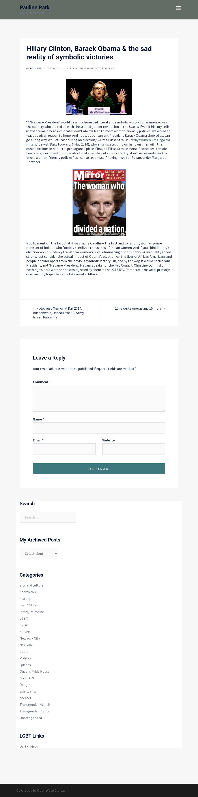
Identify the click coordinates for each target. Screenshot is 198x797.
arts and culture (31, 585)
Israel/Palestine (32, 612)
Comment (42, 382)
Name (38, 419)
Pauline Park (35, 7)
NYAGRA (26, 645)
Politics (108, 68)
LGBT (24, 618)
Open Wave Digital (51, 790)
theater (25, 698)
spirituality (28, 691)
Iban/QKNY (28, 605)
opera (24, 651)
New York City (90, 68)
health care (28, 592)
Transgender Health (35, 704)
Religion (26, 684)
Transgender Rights (35, 711)
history (72, 68)
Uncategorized (31, 718)
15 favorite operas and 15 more (138, 308)
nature (25, 631)
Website (108, 440)
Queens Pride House (35, 671)
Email (38, 440)
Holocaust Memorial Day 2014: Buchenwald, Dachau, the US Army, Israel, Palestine (58, 312)
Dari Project (29, 746)
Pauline (35, 68)
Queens (25, 665)
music (24, 625)
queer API (27, 678)
